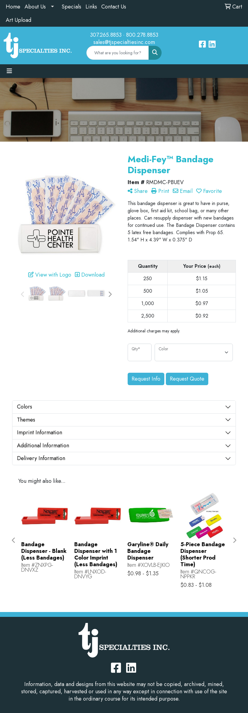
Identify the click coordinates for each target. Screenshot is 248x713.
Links (91, 7)
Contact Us (113, 7)
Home (13, 7)
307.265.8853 (106, 35)
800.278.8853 (142, 35)
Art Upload (18, 20)
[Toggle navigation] (9, 71)
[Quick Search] (117, 53)
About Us (35, 7)
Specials (71, 7)
